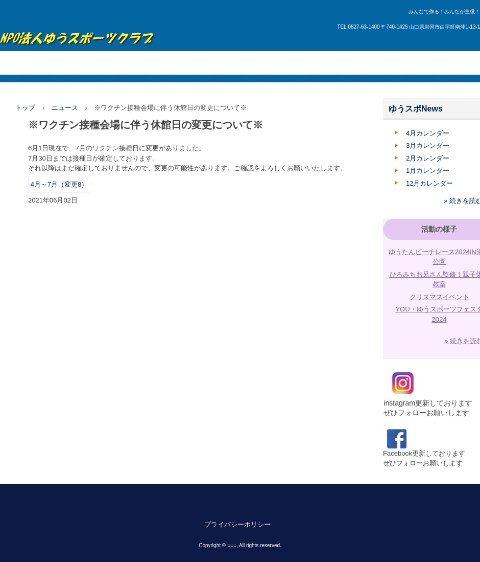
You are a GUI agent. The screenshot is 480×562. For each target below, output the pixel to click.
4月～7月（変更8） (59, 184)
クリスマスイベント (439, 297)
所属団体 (152, 62)
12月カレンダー (429, 183)
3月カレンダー (427, 145)
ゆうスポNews (416, 108)
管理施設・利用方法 (249, 62)
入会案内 (305, 62)
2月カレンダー (427, 158)
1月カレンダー (427, 170)
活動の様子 (439, 229)
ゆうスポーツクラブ (77, 32)
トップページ (26, 62)
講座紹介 (192, 62)
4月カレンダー (427, 133)
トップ (25, 107)
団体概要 (73, 62)
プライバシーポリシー (237, 524)
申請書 (342, 62)
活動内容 (113, 62)
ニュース (65, 107)
